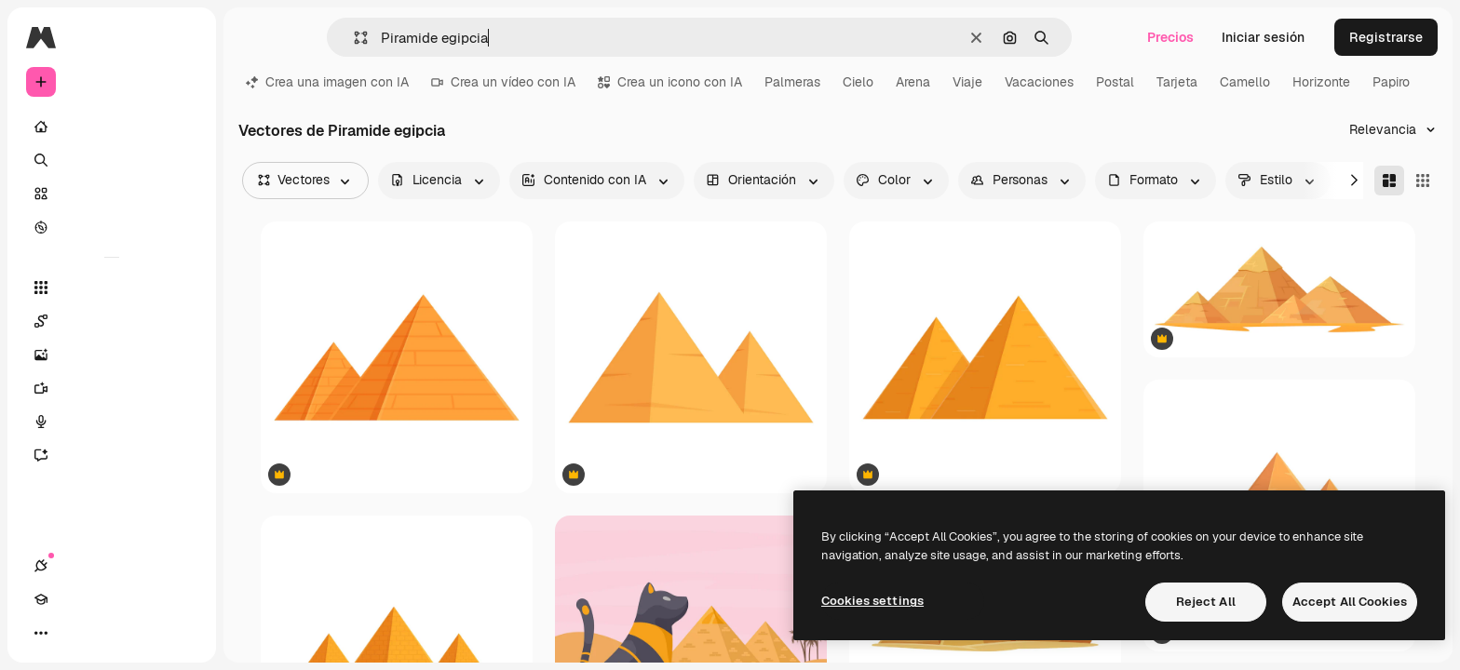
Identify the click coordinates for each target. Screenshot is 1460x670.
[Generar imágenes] (111, 354)
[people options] (1022, 180)
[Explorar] (111, 227)
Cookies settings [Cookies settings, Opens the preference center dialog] (872, 601)
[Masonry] (1389, 180)
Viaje (967, 82)
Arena (913, 82)
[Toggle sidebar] (182, 37)
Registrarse (1386, 37)
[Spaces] (111, 321)
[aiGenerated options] (596, 180)
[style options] (1278, 180)
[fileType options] (1155, 180)
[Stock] (111, 193)
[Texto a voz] (111, 421)
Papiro (1391, 82)
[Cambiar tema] (108, 633)
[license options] (439, 180)
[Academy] (74, 633)
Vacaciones (1039, 82)
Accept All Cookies (1349, 602)
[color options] (896, 180)
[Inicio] (111, 126)
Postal (1115, 82)
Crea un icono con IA (670, 82)
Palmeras (792, 82)
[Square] (1423, 180)
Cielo (858, 82)
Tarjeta (1176, 82)
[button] (353, 38)
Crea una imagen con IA (327, 82)
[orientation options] (764, 180)
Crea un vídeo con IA (503, 82)
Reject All (1206, 602)
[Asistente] (111, 455)
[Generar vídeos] (111, 388)
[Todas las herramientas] (111, 287)
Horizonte (1321, 82)
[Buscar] (111, 160)
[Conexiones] (41, 633)
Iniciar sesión (1263, 37)
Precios (1170, 37)
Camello (1245, 82)
